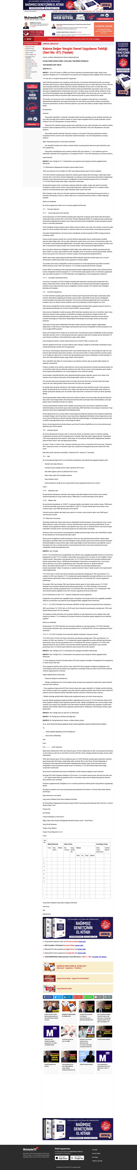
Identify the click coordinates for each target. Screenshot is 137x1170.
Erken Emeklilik (30, 54)
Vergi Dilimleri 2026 (73, 11)
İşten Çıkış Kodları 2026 (31, 64)
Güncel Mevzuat (29, 60)
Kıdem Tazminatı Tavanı (31, 66)
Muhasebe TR (59, 1167)
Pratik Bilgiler (28, 68)
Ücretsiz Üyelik (96, 1153)
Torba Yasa (28, 74)
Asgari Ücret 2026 (63, 11)
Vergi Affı (27, 76)
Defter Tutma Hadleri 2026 (85, 11)
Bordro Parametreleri (30, 50)
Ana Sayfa (55, 11)
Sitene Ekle (99, 11)
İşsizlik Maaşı (30, 62)
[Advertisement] (32, 158)
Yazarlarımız (28, 78)
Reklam (104, 11)
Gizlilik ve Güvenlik (97, 1161)
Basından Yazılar (29, 48)
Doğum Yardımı (29, 52)
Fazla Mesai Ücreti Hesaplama (30, 57)
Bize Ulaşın (110, 11)
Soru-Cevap (28, 70)
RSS (94, 11)
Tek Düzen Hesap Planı (31, 72)
